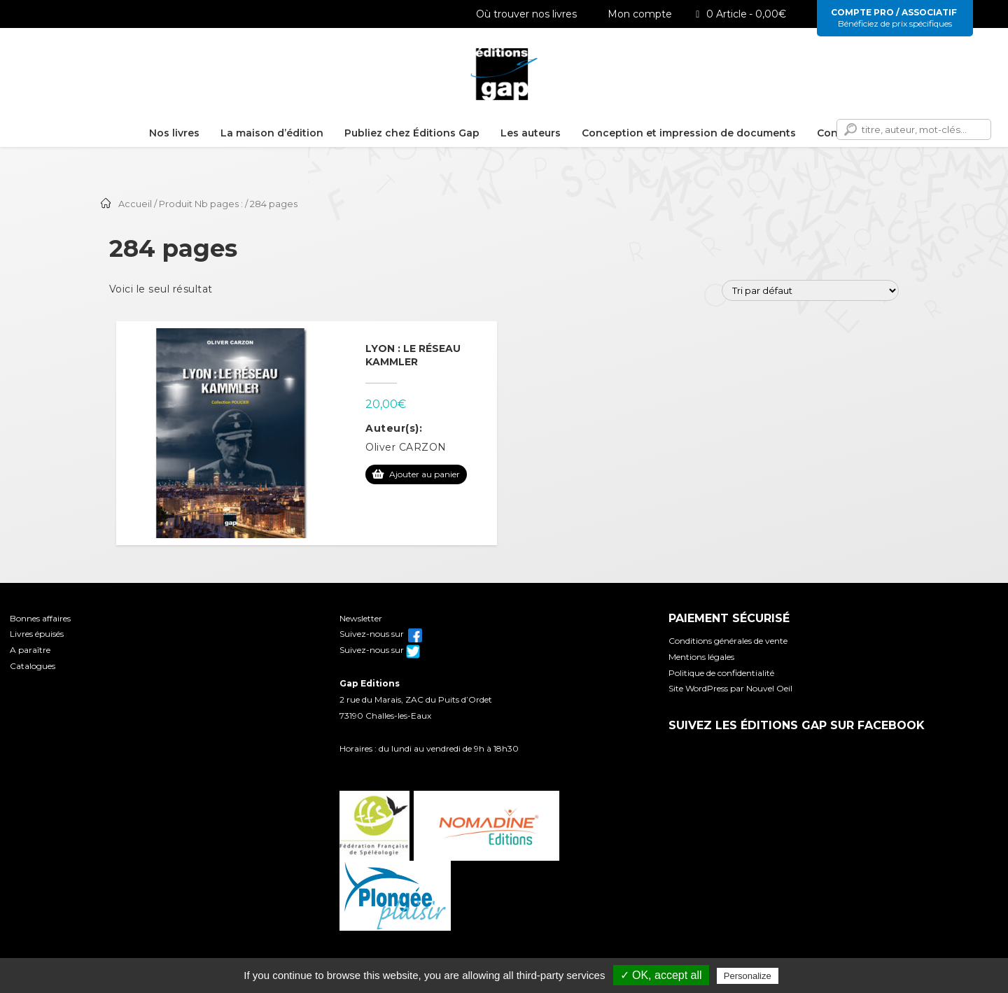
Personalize (747, 976)
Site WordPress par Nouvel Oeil (730, 688)
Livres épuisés (37, 633)
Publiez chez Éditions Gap (411, 133)
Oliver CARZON (406, 447)
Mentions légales (701, 657)
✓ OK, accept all (661, 975)
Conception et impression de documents (689, 133)
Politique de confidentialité (721, 673)
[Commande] (810, 290)
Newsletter (361, 618)
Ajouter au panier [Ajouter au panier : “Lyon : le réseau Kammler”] (424, 474)
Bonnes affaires (40, 618)
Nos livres (174, 133)
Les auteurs (530, 133)
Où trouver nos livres (518, 14)
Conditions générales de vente (728, 640)
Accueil (135, 204)
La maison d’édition (271, 133)
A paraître (30, 650)
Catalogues (32, 666)
